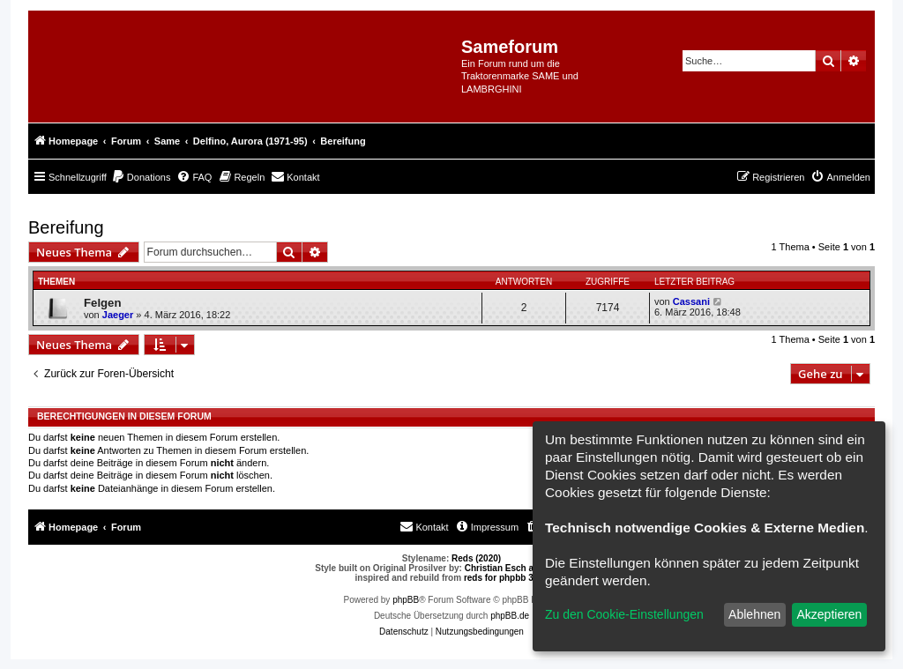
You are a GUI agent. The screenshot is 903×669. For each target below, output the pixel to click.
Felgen (103, 302)
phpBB (405, 600)
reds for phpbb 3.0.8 (506, 578)
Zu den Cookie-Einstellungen (624, 614)
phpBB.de (509, 616)
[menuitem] (141, 177)
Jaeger (117, 314)
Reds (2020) (476, 558)
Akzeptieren (829, 614)
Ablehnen (754, 614)
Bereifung (66, 227)
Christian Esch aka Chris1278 (526, 568)
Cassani (691, 301)
